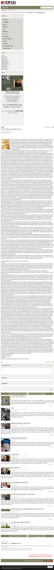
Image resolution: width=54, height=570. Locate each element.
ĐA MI (3, 55)
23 (25, 393)
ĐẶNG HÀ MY (4, 57)
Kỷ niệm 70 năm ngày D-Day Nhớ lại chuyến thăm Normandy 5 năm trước (27, 509)
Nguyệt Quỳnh (14, 525)
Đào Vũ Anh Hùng (14, 411)
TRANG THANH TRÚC (6, 132)
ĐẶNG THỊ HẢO (5, 69)
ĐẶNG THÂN (4, 68)
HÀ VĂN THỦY (14, 485)
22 (23, 393)
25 (29, 393)
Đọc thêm (50, 404)
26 (31, 393)
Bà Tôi (12, 408)
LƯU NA (13, 399)
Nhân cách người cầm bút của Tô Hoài (19, 482)
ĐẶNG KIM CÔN (5, 59)
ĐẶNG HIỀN (4, 58)
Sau (51, 127)
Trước (48, 127)
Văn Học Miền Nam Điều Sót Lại (18, 396)
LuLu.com (20, 104)
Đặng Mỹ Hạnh (5, 61)
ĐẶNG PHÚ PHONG (6, 64)
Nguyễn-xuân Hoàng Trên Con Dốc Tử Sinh (20, 423)
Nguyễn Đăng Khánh (15, 457)
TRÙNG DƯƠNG (14, 511)
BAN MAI (13, 470)
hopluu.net (33, 560)
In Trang (1, 362)
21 (21, 393)
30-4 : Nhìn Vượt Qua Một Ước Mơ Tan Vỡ (20, 522)
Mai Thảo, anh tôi (15, 454)
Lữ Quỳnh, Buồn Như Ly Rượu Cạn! (19, 438)
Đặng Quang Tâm (5, 66)
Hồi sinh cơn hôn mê (15, 467)
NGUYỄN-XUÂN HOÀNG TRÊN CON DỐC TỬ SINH (23, 494)
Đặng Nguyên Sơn (5, 62)
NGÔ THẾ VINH (14, 426)
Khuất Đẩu (13, 440)
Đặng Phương (4, 65)
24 (27, 393)
